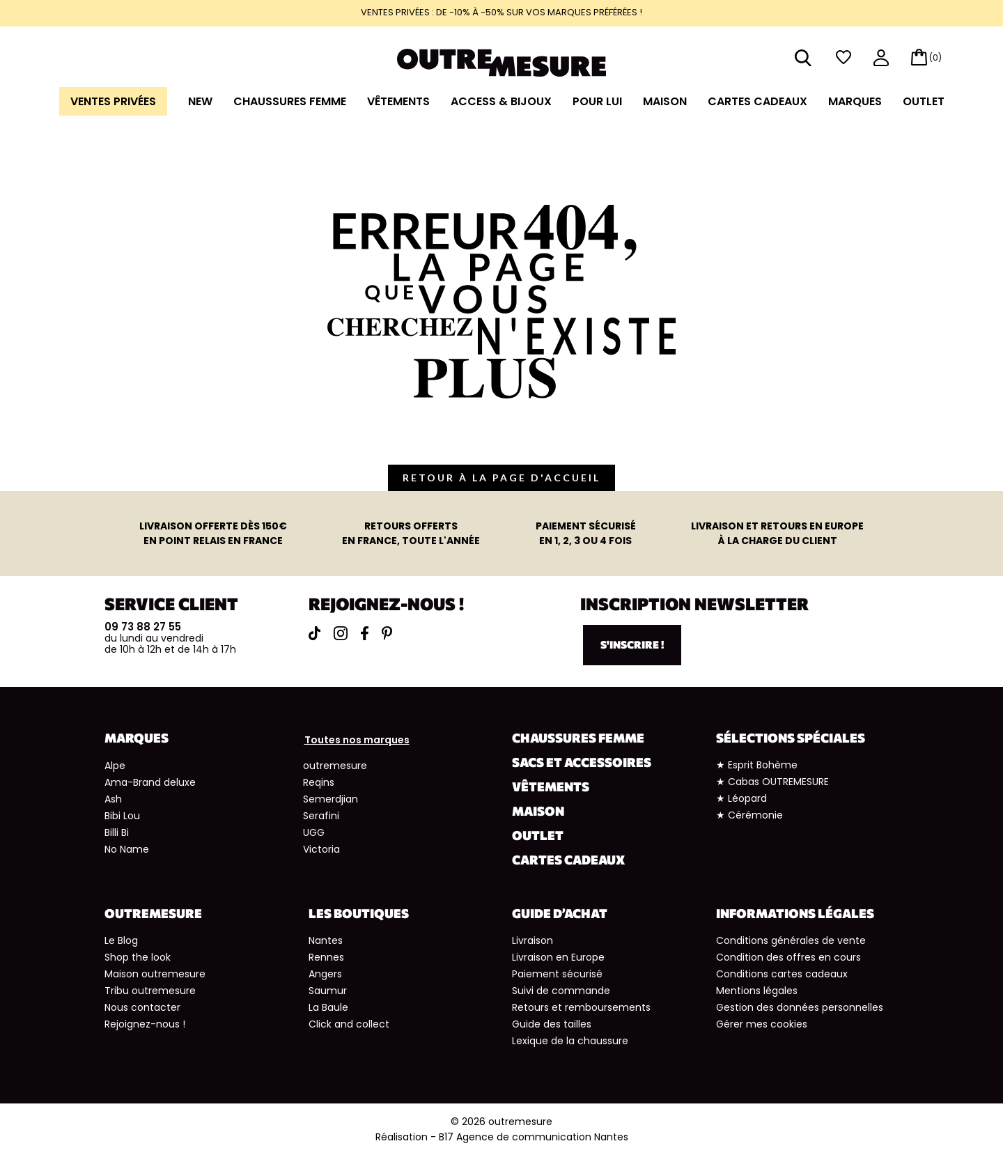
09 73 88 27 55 (142, 626)
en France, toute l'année (411, 533)
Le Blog (121, 940)
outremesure (335, 766)
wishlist (843, 57)
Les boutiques (359, 913)
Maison (665, 101)
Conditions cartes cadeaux (782, 974)
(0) (935, 57)
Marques (855, 101)
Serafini (321, 816)
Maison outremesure (154, 974)
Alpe (114, 766)
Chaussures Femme (289, 101)
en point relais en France (213, 533)
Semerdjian (330, 799)
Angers (325, 974)
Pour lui (597, 101)
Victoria (321, 849)
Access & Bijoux (501, 101)
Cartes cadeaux (757, 101)
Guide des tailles (551, 1024)
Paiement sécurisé (557, 974)
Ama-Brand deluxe (150, 782)
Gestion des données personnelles (799, 1007)
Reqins (318, 782)
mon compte (881, 59)
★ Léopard (741, 798)
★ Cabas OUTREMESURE (772, 782)
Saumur (328, 991)
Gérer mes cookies (761, 1024)
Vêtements (398, 101)
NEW (200, 101)
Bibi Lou (122, 816)
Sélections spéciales (790, 737)
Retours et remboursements (581, 1007)
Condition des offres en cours (788, 957)
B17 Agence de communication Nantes (533, 1137)
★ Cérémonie (749, 815)
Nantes (326, 940)
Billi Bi (116, 832)
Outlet (923, 101)
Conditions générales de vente (791, 940)
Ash (113, 799)
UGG (314, 832)
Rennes (326, 957)
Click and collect (349, 1024)
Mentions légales (757, 991)
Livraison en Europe (558, 957)
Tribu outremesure (150, 991)
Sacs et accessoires (581, 762)
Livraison (532, 940)
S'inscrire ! (632, 644)
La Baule (328, 1007)
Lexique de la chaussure (570, 1041)
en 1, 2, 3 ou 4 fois (586, 533)
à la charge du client (777, 533)
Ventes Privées (113, 101)
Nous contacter (142, 1007)
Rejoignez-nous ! (144, 1024)
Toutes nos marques (357, 740)
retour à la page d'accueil (501, 477)
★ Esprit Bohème (757, 765)
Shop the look (137, 957)
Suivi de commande (561, 991)
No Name (126, 849)
